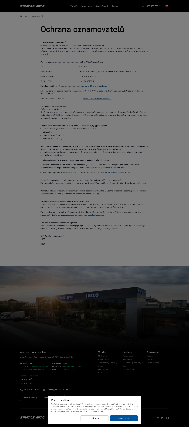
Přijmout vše (123, 418)
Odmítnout (94, 418)
